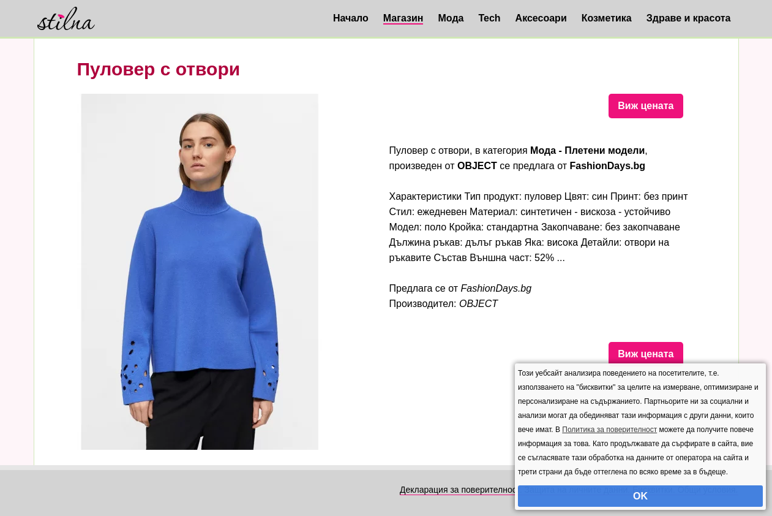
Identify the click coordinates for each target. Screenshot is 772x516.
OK (640, 496)
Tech (489, 18)
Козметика (607, 18)
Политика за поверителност (609, 429)
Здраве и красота (688, 18)
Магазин (403, 18)
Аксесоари (541, 18)
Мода (450, 18)
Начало (351, 18)
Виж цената (645, 106)
